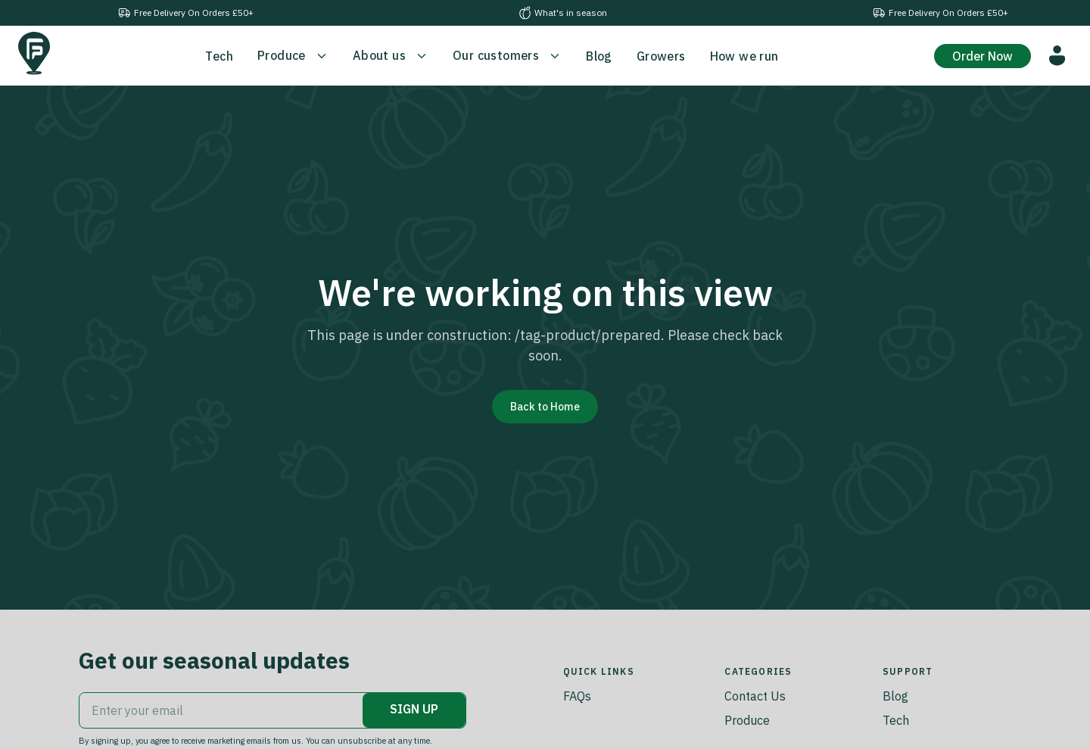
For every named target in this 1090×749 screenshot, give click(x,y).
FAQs (577, 696)
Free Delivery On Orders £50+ (186, 13)
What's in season (563, 13)
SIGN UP (414, 708)
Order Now (982, 56)
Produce (747, 720)
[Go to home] (34, 53)
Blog (895, 696)
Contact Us (755, 696)
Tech (896, 720)
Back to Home (545, 407)
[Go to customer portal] (1057, 55)
